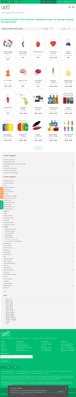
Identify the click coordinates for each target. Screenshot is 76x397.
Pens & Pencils (7, 254)
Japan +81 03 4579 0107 (51, 371)
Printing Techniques (26, 338)
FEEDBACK (1, 205)
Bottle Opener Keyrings (10, 229)
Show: (64, 28)
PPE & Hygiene (7, 261)
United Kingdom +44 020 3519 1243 (40, 373)
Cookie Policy (29, 394)
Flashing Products (8, 215)
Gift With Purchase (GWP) (22, 345)
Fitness (5, 213)
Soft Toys (6, 265)
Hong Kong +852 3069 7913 (22, 373)
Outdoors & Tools (8, 247)
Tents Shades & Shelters (10, 274)
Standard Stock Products (22, 350)
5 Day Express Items (9, 180)
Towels (5, 276)
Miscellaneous (7, 243)
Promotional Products (9, 263)
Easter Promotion (8, 209)
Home (3, 12)
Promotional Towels (45, 347)
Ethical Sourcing (20, 348)
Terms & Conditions (16, 394)
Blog (18, 338)
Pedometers (7, 252)
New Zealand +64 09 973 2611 (36, 371)
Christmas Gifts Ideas (9, 159)
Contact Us (53, 338)
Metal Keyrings (8, 235)
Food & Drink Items (9, 218)
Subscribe (5, 361)
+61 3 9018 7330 (71, 348)
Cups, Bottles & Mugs (9, 202)
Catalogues (35, 338)
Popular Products (8, 258)
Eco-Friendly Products (9, 161)
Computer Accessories (10, 198)
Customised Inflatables (46, 344)
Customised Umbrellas (46, 348)
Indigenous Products (9, 224)
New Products (7, 245)
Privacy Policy (51, 392)
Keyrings (8, 12)
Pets (5, 256)
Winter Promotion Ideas (10, 170)
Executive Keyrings (9, 233)
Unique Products (8, 283)
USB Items (6, 287)
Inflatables (6, 166)
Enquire (47, 338)
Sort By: (46, 28)
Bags (5, 185)
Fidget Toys (7, 211)
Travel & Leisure (8, 279)
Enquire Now (4, 348)
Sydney (62, 347)
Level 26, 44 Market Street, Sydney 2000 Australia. (67, 345)
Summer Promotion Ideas (10, 168)
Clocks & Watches (8, 191)
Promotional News (10, 338)
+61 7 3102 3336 (70, 350)
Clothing (6, 193)
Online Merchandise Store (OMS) (24, 347)
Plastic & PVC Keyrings (18, 12)
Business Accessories (9, 187)
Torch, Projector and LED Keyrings (13, 241)
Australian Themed (9, 183)
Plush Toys (43, 345)
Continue (60, 391)
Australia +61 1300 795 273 (7, 371)
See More (38, 148)
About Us (3, 344)
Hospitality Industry (9, 222)
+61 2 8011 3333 (69, 347)
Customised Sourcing (21, 344)
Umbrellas (6, 281)
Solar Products (7, 267)
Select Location (47, 1)
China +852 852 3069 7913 (7, 373)
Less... (5, 291)
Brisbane (63, 350)
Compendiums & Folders (10, 196)
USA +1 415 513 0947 (21, 371)
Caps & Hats (7, 189)
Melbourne (63, 348)
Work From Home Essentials (11, 172)
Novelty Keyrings (9, 237)
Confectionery (7, 200)
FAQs (41, 338)
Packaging (6, 250)
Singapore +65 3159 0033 (66, 371)
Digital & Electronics (9, 206)
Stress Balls (6, 272)
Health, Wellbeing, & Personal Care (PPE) (14, 164)
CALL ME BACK (1, 193)
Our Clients (4, 345)
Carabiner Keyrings (9, 231)
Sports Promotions (8, 270)
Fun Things (6, 220)
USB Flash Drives (8, 285)
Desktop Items (7, 204)
